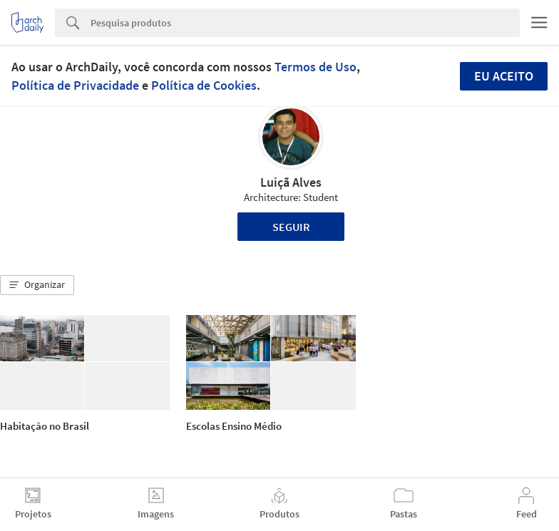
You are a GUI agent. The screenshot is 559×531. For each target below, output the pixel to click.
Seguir (291, 227)
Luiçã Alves (291, 182)
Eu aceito (503, 76)
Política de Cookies (204, 85)
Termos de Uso (316, 66)
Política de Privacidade (75, 85)
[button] (37, 285)
